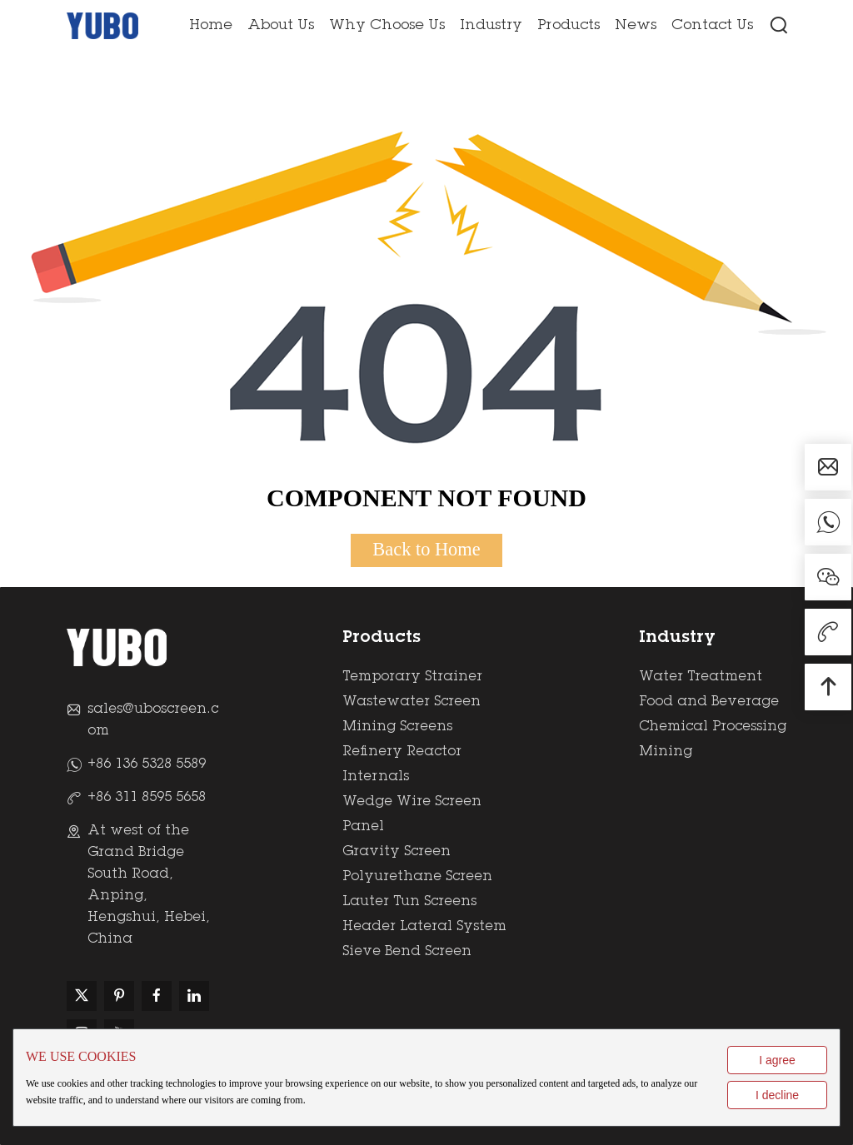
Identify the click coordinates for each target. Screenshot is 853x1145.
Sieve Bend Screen (406, 951)
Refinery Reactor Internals (401, 764)
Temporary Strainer (412, 677)
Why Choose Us (387, 26)
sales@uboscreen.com (152, 720)
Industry (491, 26)
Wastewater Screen (411, 702)
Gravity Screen (396, 852)
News (635, 26)
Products (568, 26)
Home (210, 26)
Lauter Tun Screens (409, 902)
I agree (777, 1060)
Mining (665, 752)
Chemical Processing (712, 727)
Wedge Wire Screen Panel (411, 814)
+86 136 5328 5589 (146, 764)
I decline (777, 1095)
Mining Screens (397, 727)
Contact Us (712, 26)
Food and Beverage (709, 702)
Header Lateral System (424, 926)
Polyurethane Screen (417, 877)
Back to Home (426, 549)
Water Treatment (700, 677)
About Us (280, 26)
